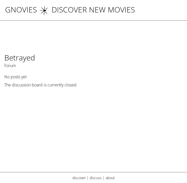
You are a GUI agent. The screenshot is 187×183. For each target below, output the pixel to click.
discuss (96, 177)
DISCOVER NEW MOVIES (87, 9)
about (110, 177)
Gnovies (21, 9)
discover (79, 177)
